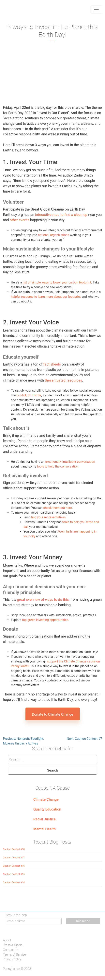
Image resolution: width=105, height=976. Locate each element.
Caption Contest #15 (14, 874)
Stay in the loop (16, 915)
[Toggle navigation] (96, 9)
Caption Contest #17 (14, 857)
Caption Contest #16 (14, 866)
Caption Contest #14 (14, 882)
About (7, 940)
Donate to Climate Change (52, 714)
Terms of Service (14, 954)
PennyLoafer (11, 969)
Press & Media (12, 945)
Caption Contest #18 (14, 849)
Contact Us (10, 950)
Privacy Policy (12, 959)
